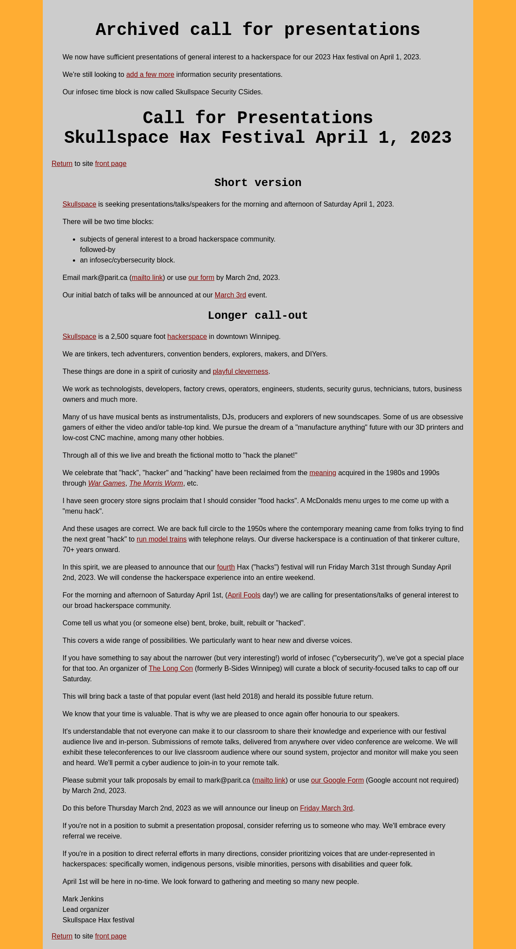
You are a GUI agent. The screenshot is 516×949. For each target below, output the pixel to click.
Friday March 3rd (326, 808)
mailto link (147, 277)
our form (202, 277)
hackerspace (187, 336)
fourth (226, 567)
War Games (106, 483)
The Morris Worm (156, 483)
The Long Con (170, 668)
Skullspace (79, 204)
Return (62, 163)
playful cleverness (240, 371)
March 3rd (230, 295)
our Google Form (337, 780)
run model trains (162, 539)
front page (111, 163)
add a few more (150, 74)
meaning (323, 472)
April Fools (244, 595)
